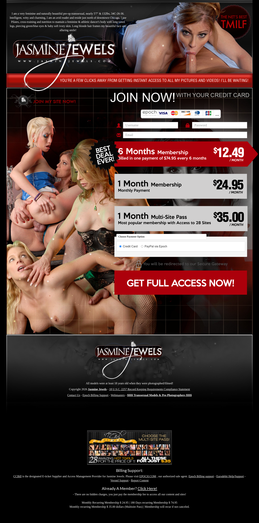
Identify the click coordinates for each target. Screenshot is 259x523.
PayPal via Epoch (154, 246)
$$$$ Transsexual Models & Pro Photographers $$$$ (159, 395)
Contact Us (73, 395)
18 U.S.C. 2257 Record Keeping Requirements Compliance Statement (149, 389)
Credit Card (128, 246)
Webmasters (118, 395)
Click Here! (147, 488)
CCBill (17, 476)
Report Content (140, 480)
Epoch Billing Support (95, 395)
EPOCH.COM (147, 476)
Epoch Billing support (201, 476)
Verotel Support (119, 480)
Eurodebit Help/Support (230, 476)
